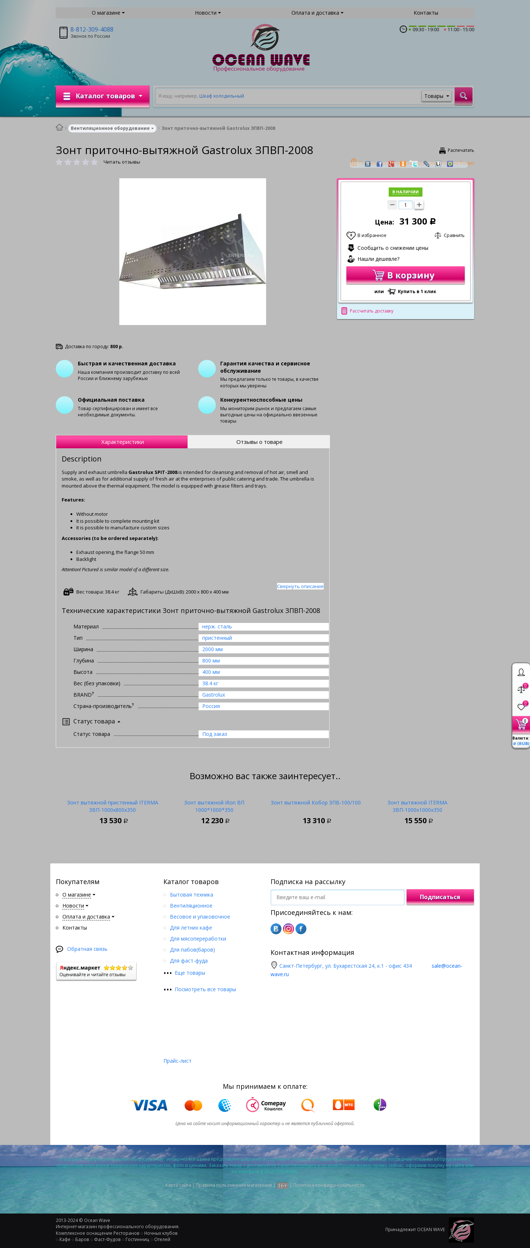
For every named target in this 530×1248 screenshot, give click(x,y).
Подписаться (440, 897)
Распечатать (461, 150)
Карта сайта (178, 1185)
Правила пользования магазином (234, 1185)
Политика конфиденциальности (328, 1185)
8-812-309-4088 (91, 29)
